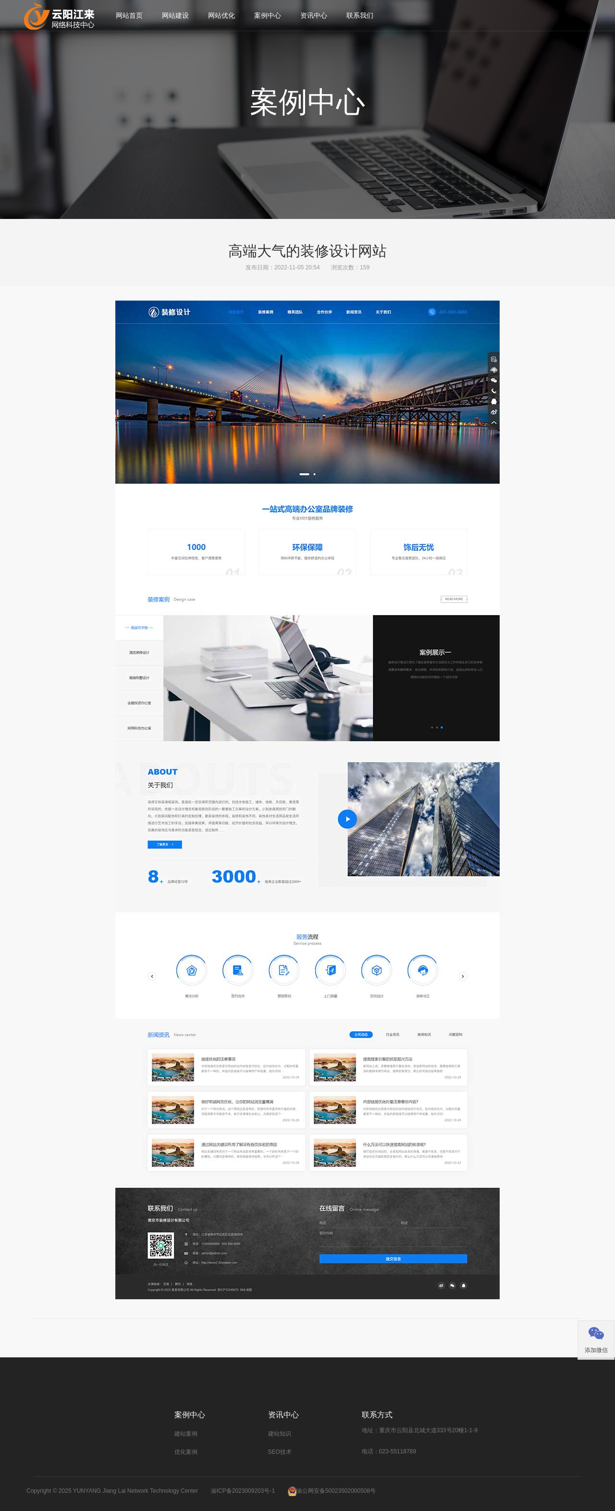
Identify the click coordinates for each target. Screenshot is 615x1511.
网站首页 (129, 15)
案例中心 (267, 15)
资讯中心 (313, 15)
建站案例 (185, 1433)
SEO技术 (280, 1452)
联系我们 (359, 15)
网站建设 (175, 15)
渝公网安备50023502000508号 (336, 1490)
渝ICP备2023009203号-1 (243, 1490)
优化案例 (185, 1452)
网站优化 (221, 15)
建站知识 (279, 1433)
